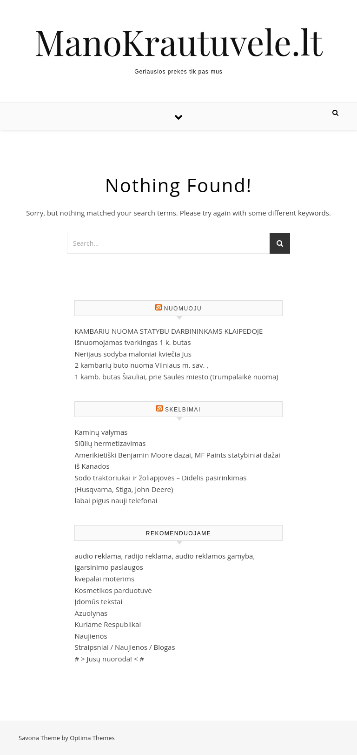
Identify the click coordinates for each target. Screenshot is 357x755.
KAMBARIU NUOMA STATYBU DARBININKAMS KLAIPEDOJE (168, 331)
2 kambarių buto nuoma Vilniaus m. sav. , (141, 365)
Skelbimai (183, 409)
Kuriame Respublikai (107, 624)
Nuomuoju (183, 308)
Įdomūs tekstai (98, 601)
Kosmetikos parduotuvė (113, 590)
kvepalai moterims (104, 578)
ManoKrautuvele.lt (178, 41)
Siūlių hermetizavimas (109, 443)
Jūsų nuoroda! (109, 658)
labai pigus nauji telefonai (115, 500)
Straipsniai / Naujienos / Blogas (124, 647)
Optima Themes (92, 738)
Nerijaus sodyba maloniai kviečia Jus (132, 353)
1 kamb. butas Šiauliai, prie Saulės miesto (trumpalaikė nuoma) (176, 376)
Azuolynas (90, 613)
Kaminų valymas (100, 432)
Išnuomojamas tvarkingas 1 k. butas (132, 342)
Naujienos (90, 635)
